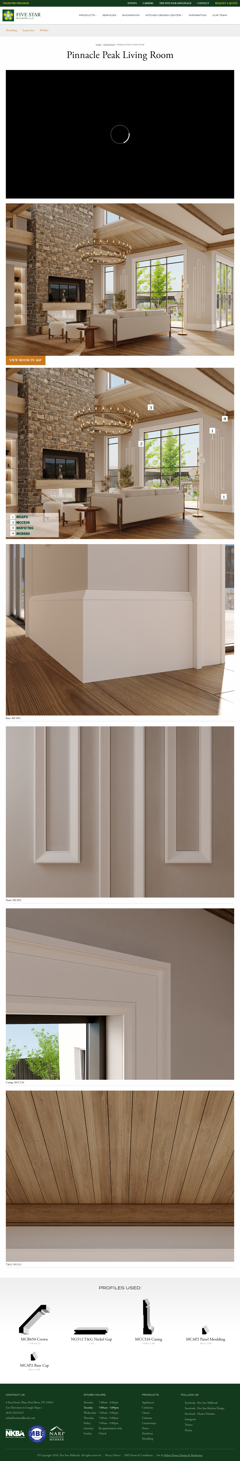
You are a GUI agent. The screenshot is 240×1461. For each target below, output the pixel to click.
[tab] (235, 15)
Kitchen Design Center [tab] (163, 15)
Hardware (147, 1433)
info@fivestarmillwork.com (20, 1418)
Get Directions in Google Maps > (24, 1407)
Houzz (188, 1430)
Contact (203, 3)
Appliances (148, 1402)
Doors (145, 1428)
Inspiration (197, 15)
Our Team (219, 15)
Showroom (131, 15)
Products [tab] (87, 15)
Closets (146, 1413)
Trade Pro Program (16, 3)
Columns (147, 1418)
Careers (148, 3)
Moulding (11, 30)
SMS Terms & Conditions (138, 1455)
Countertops (149, 1423)
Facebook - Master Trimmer (200, 1414)
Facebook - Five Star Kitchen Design (204, 1408)
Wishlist (44, 30)
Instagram (190, 1419)
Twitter (189, 1425)
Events (132, 3)
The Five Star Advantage (175, 3)
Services (109, 15)
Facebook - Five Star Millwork (201, 1403)
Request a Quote (226, 3)
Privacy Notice (113, 1455)
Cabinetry (147, 1407)
